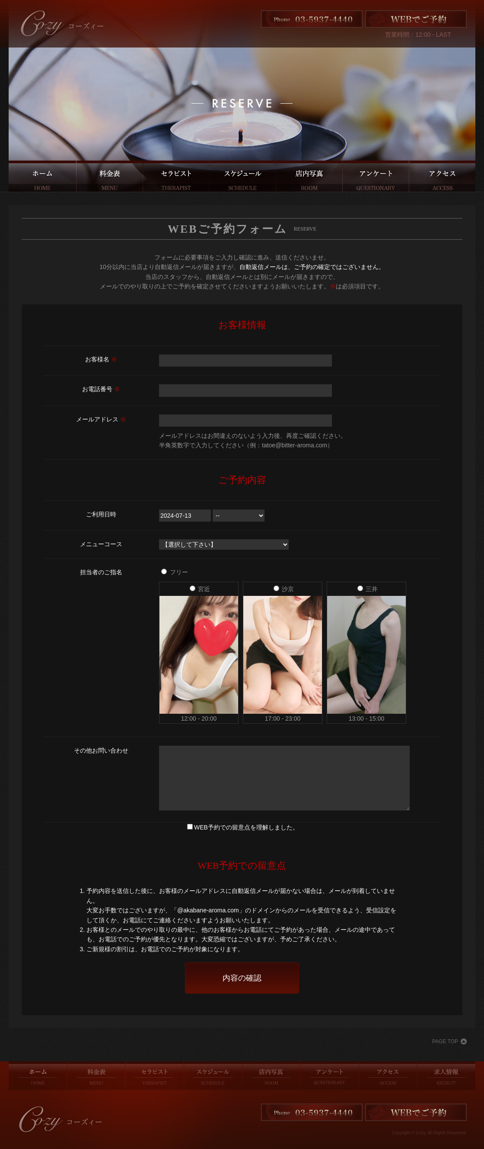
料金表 (109, 176)
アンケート (376, 176)
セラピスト (176, 176)
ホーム (42, 176)
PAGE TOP (445, 1041)
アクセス (442, 176)
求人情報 (446, 1075)
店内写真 (309, 176)
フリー (174, 572)
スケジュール (243, 176)
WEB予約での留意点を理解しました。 (246, 827)
